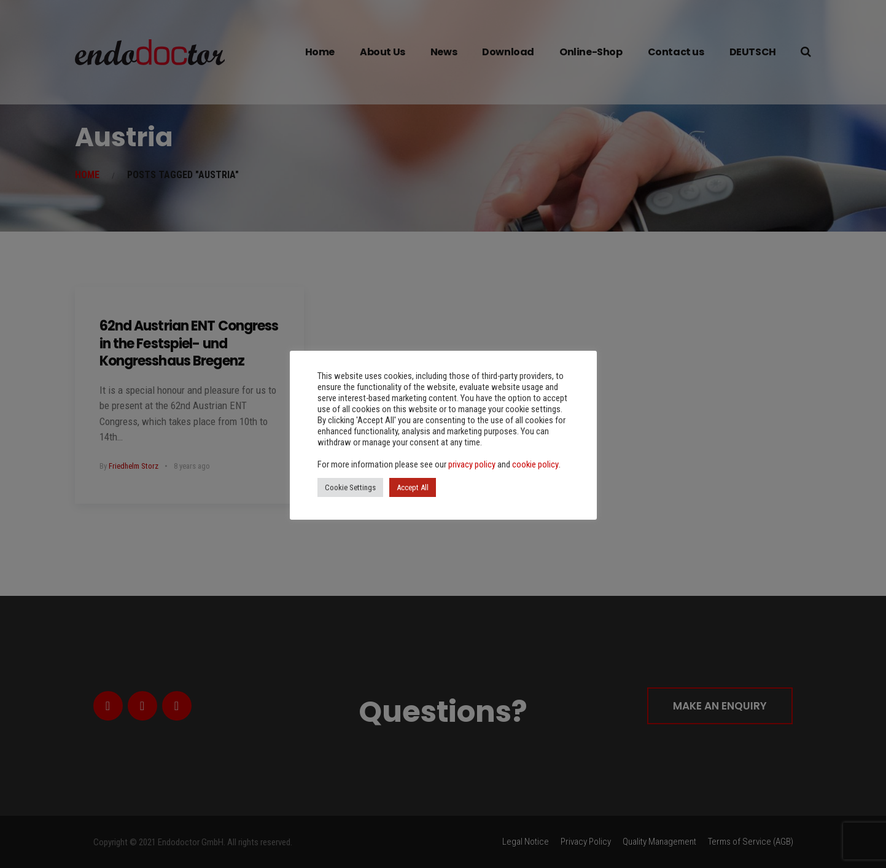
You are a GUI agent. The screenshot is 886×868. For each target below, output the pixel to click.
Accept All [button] (413, 487)
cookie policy (535, 464)
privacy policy (471, 464)
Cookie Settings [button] (350, 487)
